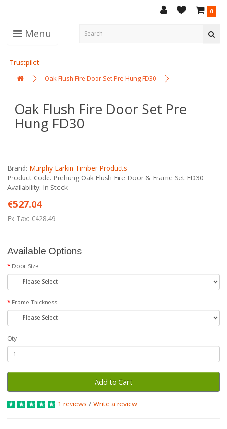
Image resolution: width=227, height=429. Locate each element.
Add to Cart (113, 382)
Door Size (25, 266)
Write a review (115, 403)
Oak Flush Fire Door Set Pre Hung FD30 (100, 78)
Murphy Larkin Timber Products (78, 168)
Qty (12, 338)
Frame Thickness (34, 302)
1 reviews (72, 403)
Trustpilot (24, 62)
